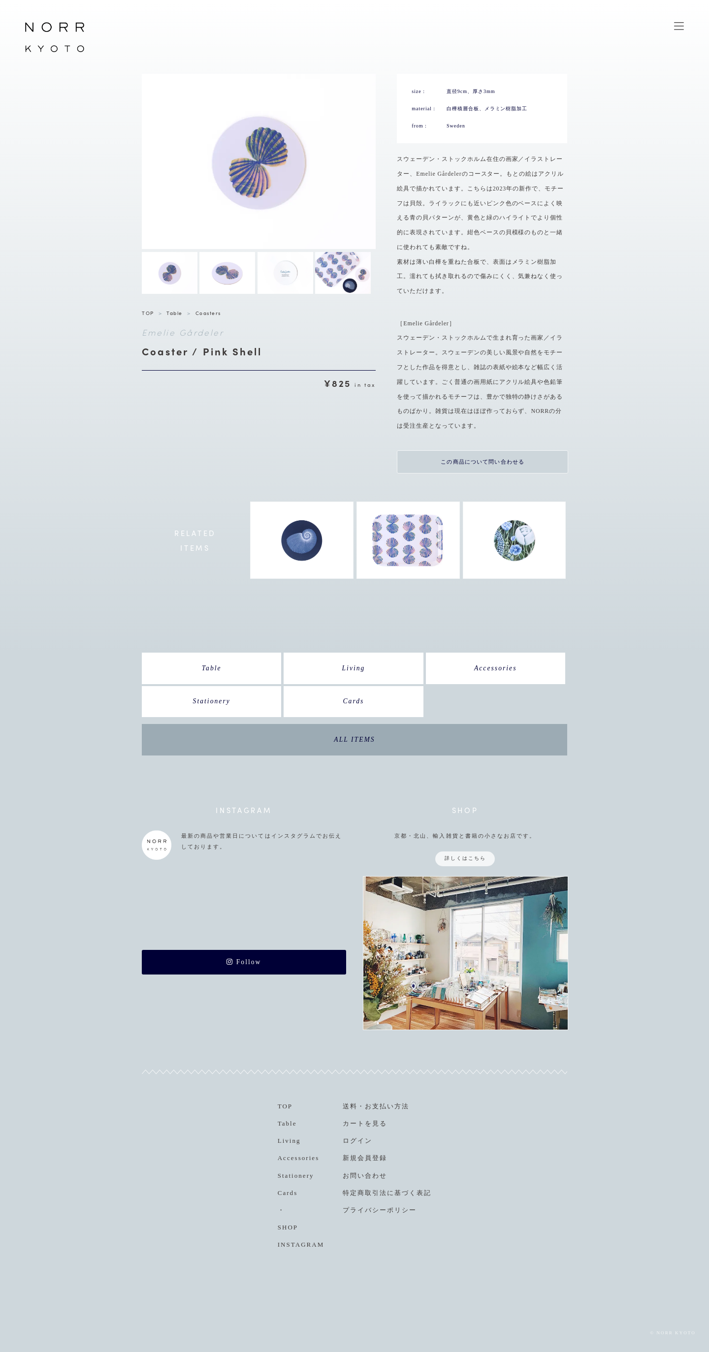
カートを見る (365, 1123)
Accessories (495, 668)
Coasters (208, 312)
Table (174, 312)
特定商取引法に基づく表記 (387, 1192)
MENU (679, 26)
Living (353, 668)
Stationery (211, 701)
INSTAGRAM (301, 1244)
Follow (243, 962)
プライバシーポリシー (380, 1210)
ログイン (357, 1140)
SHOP (288, 1227)
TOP (148, 312)
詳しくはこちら (465, 858)
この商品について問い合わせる (482, 462)
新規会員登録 (365, 1158)
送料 (350, 1106)
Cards (353, 701)
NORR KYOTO (54, 51)
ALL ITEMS (354, 739)
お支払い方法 (387, 1106)
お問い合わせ (365, 1175)
